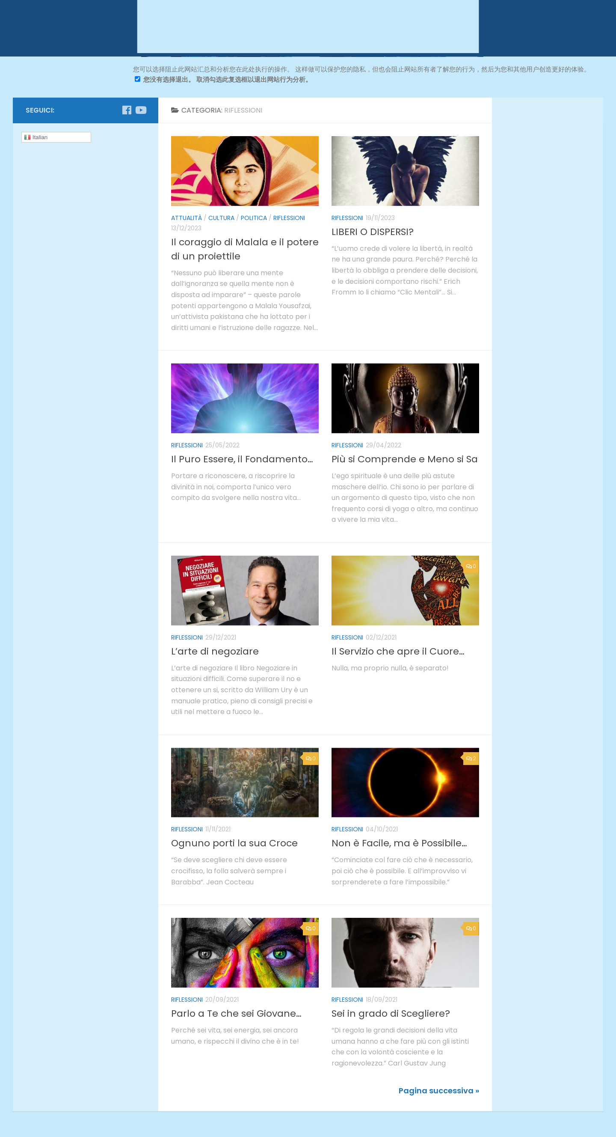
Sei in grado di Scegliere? (391, 1013)
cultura (221, 218)
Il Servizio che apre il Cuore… (398, 651)
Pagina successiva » (439, 1090)
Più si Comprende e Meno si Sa (405, 459)
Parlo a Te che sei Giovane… (236, 1013)
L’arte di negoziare (215, 651)
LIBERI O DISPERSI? (373, 231)
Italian (35, 137)
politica (254, 218)
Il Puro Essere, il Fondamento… (242, 459)
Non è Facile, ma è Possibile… (399, 843)
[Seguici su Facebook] (126, 110)
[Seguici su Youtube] (140, 110)
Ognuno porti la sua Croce (234, 843)
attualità (186, 218)
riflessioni (289, 218)
